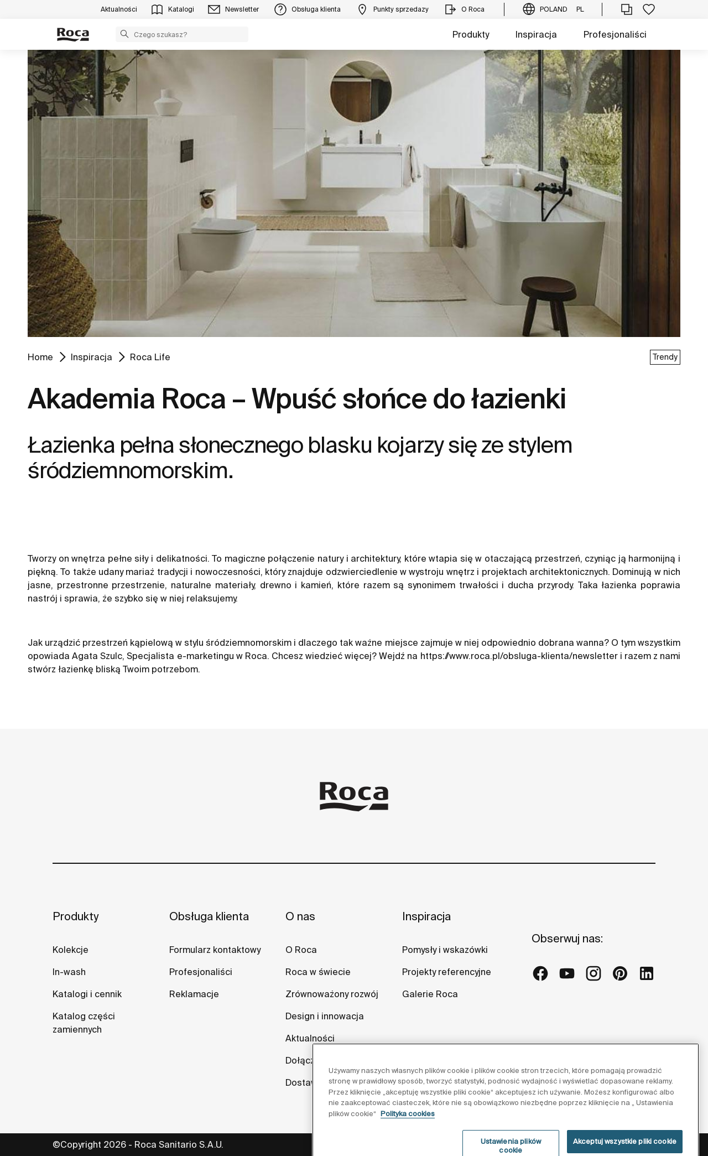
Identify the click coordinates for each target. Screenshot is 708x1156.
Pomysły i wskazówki (445, 950)
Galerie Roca (430, 994)
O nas (300, 916)
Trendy (665, 356)
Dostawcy (305, 1082)
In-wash (69, 972)
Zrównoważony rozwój (331, 994)
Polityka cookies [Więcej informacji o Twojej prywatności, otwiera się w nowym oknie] (408, 1137)
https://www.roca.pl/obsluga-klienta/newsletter (519, 656)
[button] (124, 33)
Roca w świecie (318, 972)
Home (40, 357)
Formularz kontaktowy (215, 950)
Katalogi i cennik (87, 994)
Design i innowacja (324, 1016)
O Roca (301, 950)
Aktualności (310, 1038)
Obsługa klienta (209, 916)
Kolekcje (70, 950)
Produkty (470, 34)
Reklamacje (194, 994)
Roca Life (150, 357)
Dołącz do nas (315, 1060)
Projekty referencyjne (446, 972)
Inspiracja (536, 34)
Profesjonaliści (615, 34)
